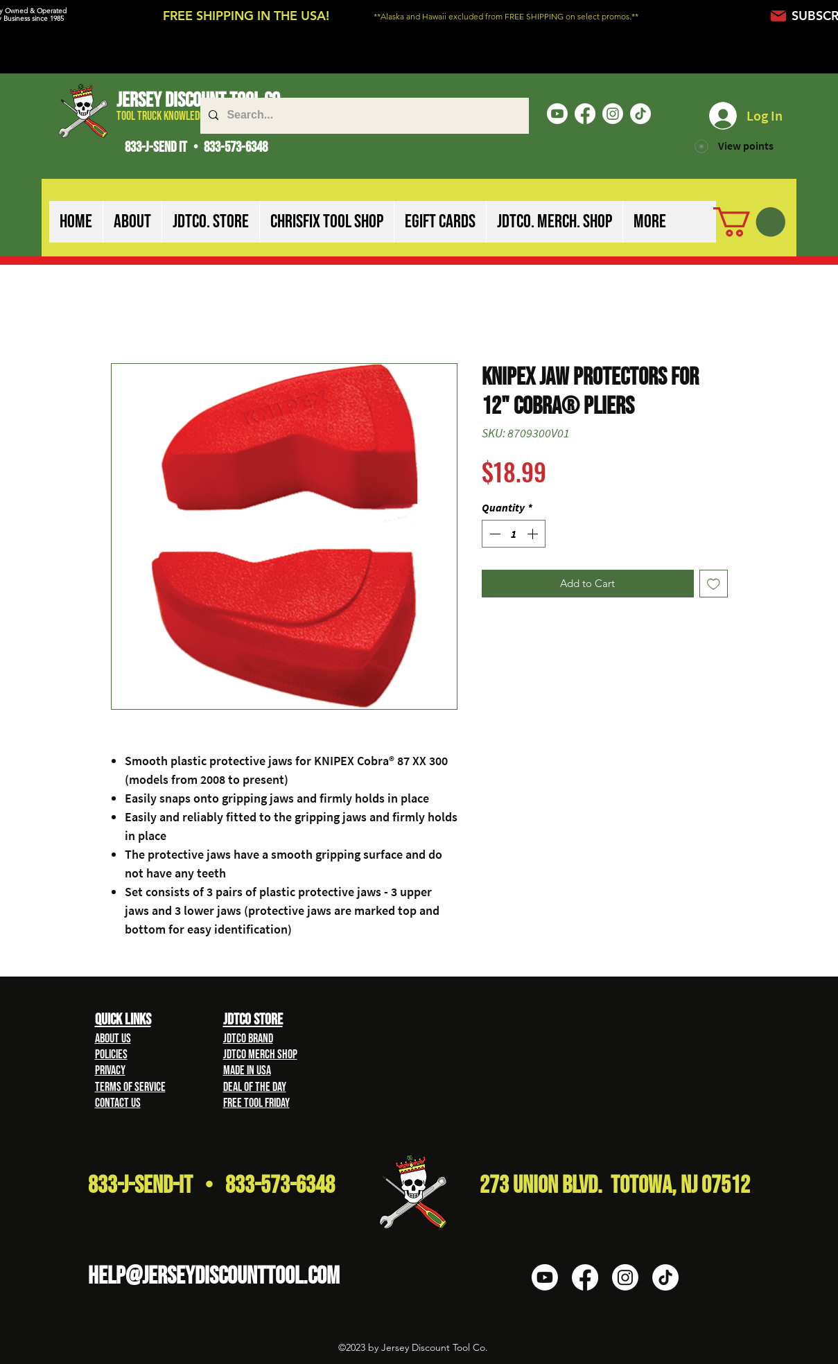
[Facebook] (585, 113)
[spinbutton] (513, 534)
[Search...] (363, 116)
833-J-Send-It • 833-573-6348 (211, 1185)
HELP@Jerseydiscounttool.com (214, 1276)
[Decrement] (493, 534)
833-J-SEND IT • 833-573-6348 (196, 147)
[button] (132, 222)
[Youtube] (557, 113)
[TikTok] (640, 113)
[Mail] (779, 15)
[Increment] (533, 534)
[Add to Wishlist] (713, 584)
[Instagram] (612, 113)
